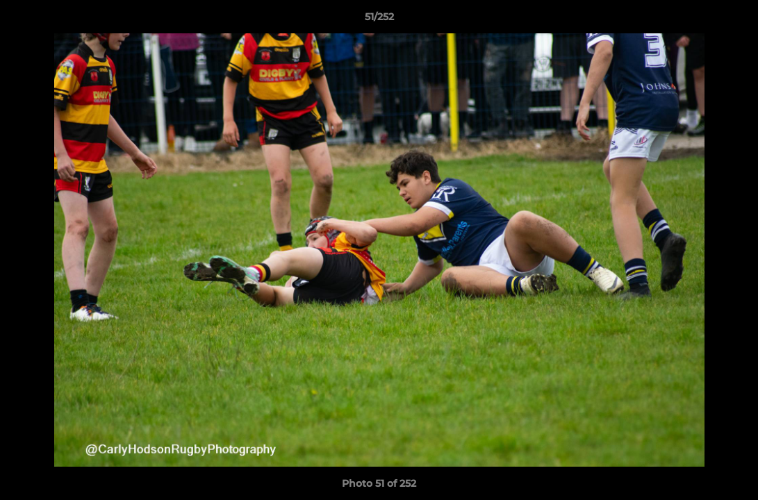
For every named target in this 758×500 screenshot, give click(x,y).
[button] (733, 20)
